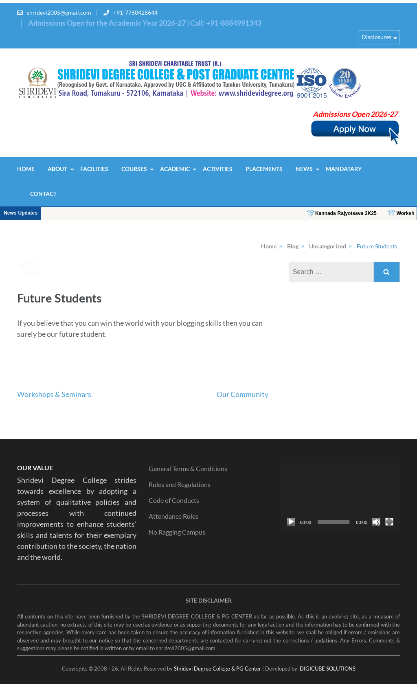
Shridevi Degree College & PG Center (217, 668)
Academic (175, 168)
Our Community (242, 394)
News (304, 168)
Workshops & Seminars (54, 394)
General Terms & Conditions (188, 468)
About (57, 168)
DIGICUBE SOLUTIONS (328, 668)
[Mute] (376, 522)
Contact (43, 193)
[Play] (291, 522)
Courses (134, 168)
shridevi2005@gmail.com (59, 12)
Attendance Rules (173, 516)
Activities (218, 168)
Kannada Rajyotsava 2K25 (370, 213)
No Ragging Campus (177, 532)
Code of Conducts (174, 500)
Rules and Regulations (180, 484)
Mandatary (344, 168)
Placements (264, 168)
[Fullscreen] (389, 522)
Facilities (94, 168)
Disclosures (376, 36)
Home (26, 168)
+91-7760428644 (135, 12)
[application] (340, 496)
